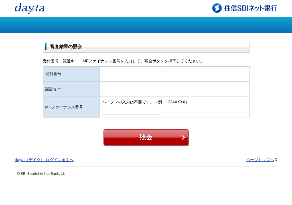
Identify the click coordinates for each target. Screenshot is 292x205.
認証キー (53, 89)
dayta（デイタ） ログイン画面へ (44, 159)
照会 (146, 137)
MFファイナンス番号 (64, 107)
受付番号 (53, 73)
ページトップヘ (260, 159)
